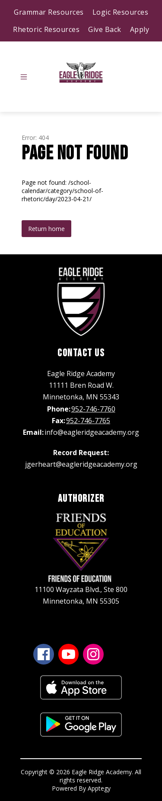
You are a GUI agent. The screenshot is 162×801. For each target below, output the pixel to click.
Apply (139, 29)
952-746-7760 (93, 409)
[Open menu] (23, 76)
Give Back (104, 29)
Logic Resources (120, 12)
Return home (46, 229)
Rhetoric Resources (46, 29)
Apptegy (99, 788)
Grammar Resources (49, 12)
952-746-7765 (88, 420)
